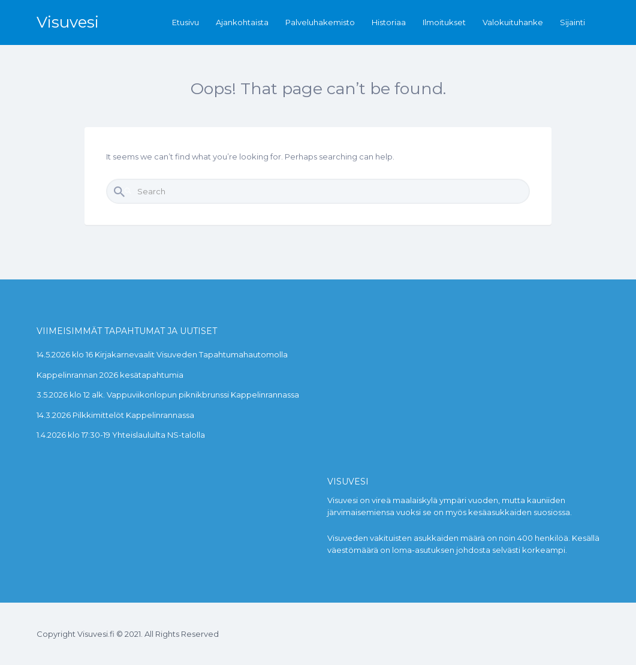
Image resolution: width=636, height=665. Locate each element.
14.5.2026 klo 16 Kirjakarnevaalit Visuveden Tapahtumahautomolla (162, 354)
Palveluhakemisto (320, 22)
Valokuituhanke (513, 22)
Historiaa (389, 22)
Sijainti (572, 22)
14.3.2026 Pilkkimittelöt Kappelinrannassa (115, 415)
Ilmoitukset (444, 22)
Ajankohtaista (242, 22)
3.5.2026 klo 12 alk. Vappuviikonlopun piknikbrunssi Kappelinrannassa (168, 394)
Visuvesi (68, 22)
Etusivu (185, 22)
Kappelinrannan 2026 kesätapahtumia (110, 375)
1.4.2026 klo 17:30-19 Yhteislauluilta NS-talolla (121, 435)
